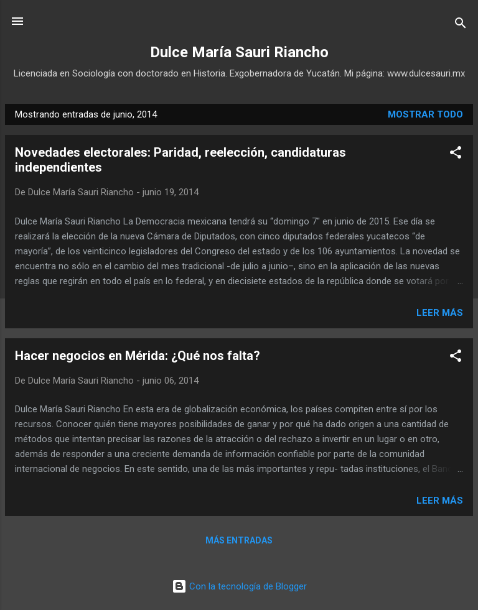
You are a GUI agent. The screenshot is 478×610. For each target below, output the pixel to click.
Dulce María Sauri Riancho (239, 52)
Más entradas (239, 540)
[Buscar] (460, 25)
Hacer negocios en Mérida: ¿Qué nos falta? (137, 355)
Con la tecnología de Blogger (239, 586)
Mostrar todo (425, 114)
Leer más (439, 312)
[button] (455, 154)
